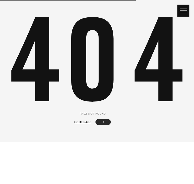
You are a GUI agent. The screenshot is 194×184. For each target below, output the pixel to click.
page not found (93, 114)
